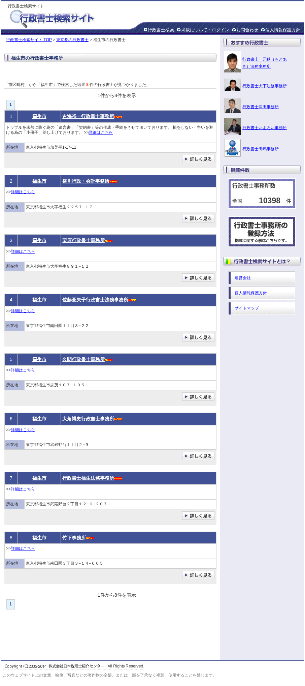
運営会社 (243, 277)
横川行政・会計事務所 (85, 181)
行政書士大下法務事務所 (264, 86)
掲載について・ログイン (205, 29)
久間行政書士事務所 (83, 359)
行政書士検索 (161, 29)
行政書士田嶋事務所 (260, 149)
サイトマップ (247, 308)
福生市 (39, 116)
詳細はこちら (101, 132)
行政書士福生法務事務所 (88, 478)
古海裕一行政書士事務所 (88, 116)
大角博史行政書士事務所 (88, 418)
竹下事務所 (74, 537)
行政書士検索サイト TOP (29, 39)
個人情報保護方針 (282, 29)
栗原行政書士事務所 (83, 240)
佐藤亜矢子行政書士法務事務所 (95, 299)
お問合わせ (247, 29)
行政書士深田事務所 (260, 107)
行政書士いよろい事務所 (264, 127)
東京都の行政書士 (72, 39)
